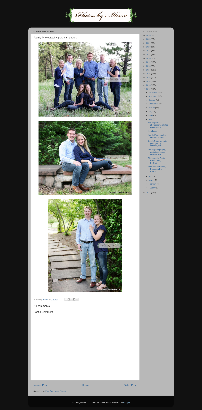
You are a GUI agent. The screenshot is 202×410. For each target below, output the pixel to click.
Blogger (126, 403)
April (151, 176)
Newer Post (40, 385)
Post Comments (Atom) (55, 391)
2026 (148, 35)
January (152, 188)
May (151, 119)
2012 (148, 89)
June (151, 115)
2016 (148, 74)
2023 (148, 47)
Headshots (153, 131)
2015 (148, 77)
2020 (148, 58)
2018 (148, 66)
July (151, 111)
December (153, 92)
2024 (148, 43)
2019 (148, 62)
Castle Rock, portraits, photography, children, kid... (157, 143)
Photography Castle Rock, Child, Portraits (156, 160)
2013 (148, 85)
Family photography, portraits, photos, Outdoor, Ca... (157, 152)
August (152, 108)
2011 (148, 193)
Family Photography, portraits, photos (157, 136)
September (154, 104)
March (151, 180)
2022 (148, 51)
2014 (148, 81)
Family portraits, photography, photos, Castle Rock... (158, 124)
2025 (148, 39)
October (152, 100)
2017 (148, 70)
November (153, 96)
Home (85, 385)
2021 (148, 54)
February (153, 184)
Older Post (130, 385)
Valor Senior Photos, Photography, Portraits (157, 169)
